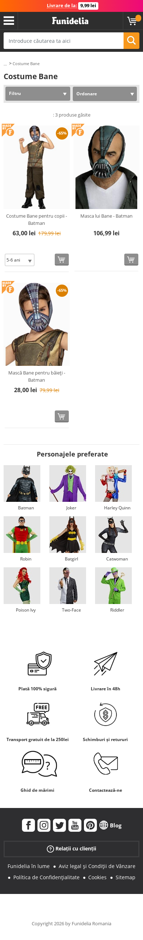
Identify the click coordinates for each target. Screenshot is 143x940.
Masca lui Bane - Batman (106, 216)
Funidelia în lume (29, 866)
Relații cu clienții (71, 849)
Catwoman (117, 559)
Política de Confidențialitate (46, 877)
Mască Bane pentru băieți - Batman (36, 376)
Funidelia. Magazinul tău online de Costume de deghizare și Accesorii (70, 21)
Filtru (15, 93)
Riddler (117, 610)
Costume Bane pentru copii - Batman (36, 219)
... (5, 64)
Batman (26, 508)
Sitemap (125, 877)
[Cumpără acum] (62, 259)
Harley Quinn (117, 508)
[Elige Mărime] (20, 260)
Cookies (97, 877)
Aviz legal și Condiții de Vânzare (97, 866)
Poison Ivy (26, 610)
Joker (71, 508)
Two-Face (71, 610)
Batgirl (71, 559)
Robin (25, 559)
